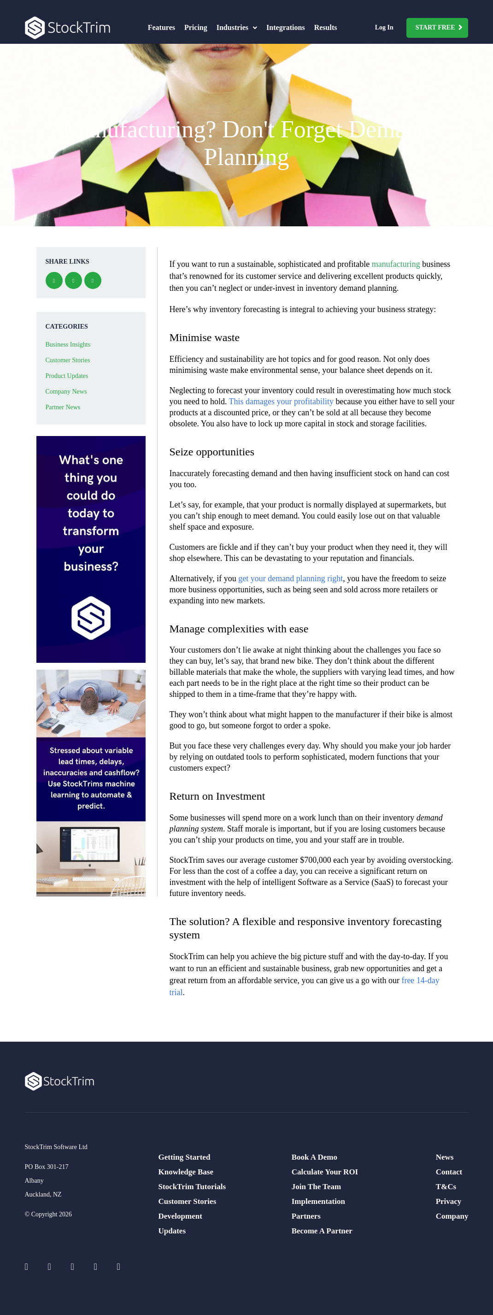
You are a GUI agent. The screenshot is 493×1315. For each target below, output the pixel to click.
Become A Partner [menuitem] (322, 1231)
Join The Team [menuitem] (316, 1186)
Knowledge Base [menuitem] (185, 1172)
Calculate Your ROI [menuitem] (325, 1172)
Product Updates (67, 375)
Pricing (195, 27)
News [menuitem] (445, 1157)
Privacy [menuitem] (449, 1201)
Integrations (285, 27)
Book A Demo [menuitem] (314, 1157)
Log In (384, 27)
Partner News (63, 407)
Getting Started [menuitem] (184, 1157)
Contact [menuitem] (449, 1172)
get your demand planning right (290, 578)
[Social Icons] (32, 1267)
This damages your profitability (281, 401)
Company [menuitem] (452, 1216)
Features (161, 27)
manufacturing (396, 264)
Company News (66, 391)
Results (325, 27)
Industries (237, 27)
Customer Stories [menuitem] (187, 1201)
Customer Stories (68, 360)
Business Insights (68, 344)
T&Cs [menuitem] (446, 1186)
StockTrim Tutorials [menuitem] (192, 1186)
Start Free (435, 27)
